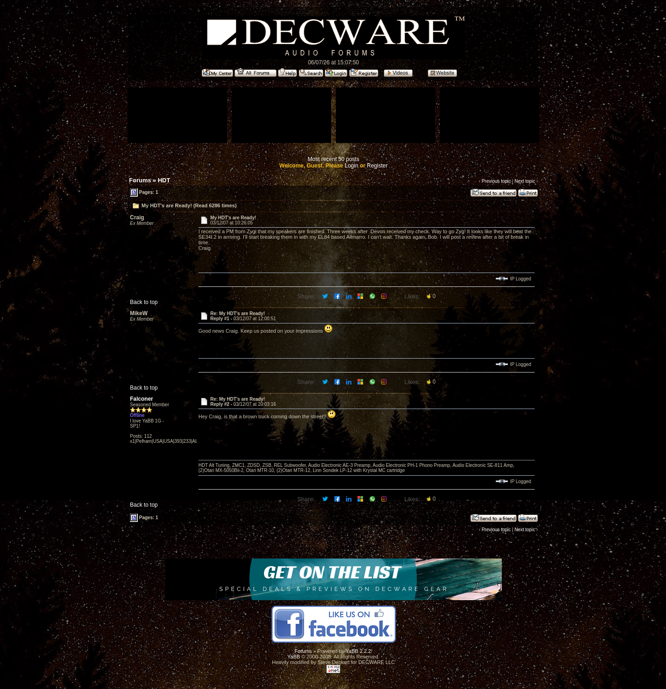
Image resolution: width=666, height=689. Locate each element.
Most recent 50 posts (333, 159)
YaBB (293, 656)
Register (377, 165)
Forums (140, 180)
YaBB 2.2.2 (358, 651)
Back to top (144, 302)
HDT (164, 180)
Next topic (524, 181)
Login (351, 165)
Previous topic (496, 181)
